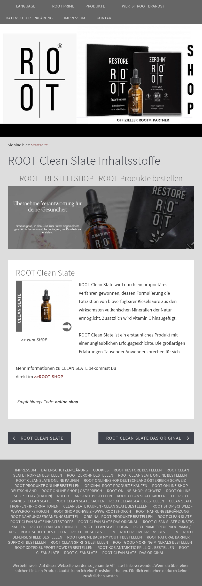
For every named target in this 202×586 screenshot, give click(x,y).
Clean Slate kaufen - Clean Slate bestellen (105, 506)
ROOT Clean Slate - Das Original (133, 552)
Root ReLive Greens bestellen (149, 531)
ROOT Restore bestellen (138, 469)
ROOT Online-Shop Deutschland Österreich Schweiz (135, 480)
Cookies (101, 469)
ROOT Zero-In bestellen (90, 475)
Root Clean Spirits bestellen (79, 542)
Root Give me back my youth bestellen (104, 537)
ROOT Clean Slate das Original (108, 521)
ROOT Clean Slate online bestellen (152, 475)
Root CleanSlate (80, 552)
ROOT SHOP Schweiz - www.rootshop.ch (92, 511)
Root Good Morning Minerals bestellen (152, 542)
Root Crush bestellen (93, 531)
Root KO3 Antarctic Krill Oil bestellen (135, 547)
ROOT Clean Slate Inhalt (53, 526)
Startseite (39, 144)
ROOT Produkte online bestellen (47, 485)
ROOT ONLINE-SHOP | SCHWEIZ (134, 490)
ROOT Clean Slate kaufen (141, 495)
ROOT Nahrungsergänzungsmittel (45, 516)
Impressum (25, 469)
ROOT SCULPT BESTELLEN (43, 531)
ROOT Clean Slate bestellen (84, 495)
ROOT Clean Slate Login (105, 526)
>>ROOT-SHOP (48, 377)
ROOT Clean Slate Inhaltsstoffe (41, 521)
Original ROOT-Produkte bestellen (118, 516)
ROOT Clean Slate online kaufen (47, 480)
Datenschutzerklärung (64, 469)
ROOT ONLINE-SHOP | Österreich (72, 490)
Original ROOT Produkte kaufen (115, 485)
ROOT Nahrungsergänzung (162, 511)
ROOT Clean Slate (175, 516)
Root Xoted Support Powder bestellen (53, 547)
